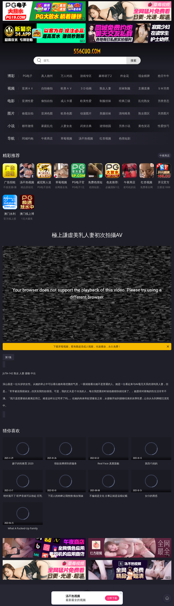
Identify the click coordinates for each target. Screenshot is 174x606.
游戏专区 (86, 76)
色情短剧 (124, 138)
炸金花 (124, 76)
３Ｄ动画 (86, 88)
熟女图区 (144, 113)
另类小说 (124, 126)
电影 (11, 100)
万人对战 (66, 76)
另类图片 (163, 113)
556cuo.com (87, 51)
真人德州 (47, 76)
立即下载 (112, 598)
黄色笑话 (144, 126)
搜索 (133, 60)
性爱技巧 (163, 126)
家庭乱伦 (47, 126)
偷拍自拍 (47, 101)
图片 (11, 113)
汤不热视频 (86, 138)
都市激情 (27, 126)
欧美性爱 (86, 101)
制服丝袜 (105, 101)
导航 (11, 138)
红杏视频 (105, 138)
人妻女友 (66, 126)
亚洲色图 (47, 113)
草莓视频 (66, 138)
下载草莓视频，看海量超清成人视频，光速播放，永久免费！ (111, 346)
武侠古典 (86, 126)
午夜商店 (47, 138)
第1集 (8, 357)
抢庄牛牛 (163, 76)
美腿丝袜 (105, 113)
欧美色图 (66, 113)
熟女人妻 (105, 88)
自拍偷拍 (47, 88)
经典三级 (124, 101)
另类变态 (163, 101)
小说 (11, 125)
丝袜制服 (124, 88)
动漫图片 (86, 113)
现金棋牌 (144, 76)
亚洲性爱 (27, 101)
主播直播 (144, 88)
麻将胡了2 (105, 76)
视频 (11, 88)
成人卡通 (66, 101)
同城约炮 (27, 138)
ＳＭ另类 (163, 88)
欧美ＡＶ (66, 88)
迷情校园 (105, 126)
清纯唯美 (124, 113)
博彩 (11, 75)
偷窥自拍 (27, 113)
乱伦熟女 (144, 101)
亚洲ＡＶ (27, 88)
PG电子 (27, 76)
